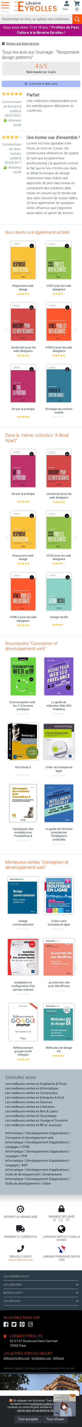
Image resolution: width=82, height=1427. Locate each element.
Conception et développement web (29, 1137)
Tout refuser (55, 1419)
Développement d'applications (47, 1133)
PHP (25, 1156)
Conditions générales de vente (42, 1368)
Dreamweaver (52, 1174)
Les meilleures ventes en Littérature (30, 1106)
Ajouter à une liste (41, 84)
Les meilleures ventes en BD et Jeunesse (33, 1125)
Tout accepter (28, 1419)
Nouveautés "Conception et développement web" (31, 646)
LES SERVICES (41, 1301)
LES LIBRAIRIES (41, 1284)
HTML (26, 1147)
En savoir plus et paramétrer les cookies (46, 1408)
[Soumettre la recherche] (77, 19)
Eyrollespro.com (41, 1358)
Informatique (14, 1133)
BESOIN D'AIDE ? (41, 1292)
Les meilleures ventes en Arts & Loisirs (31, 1111)
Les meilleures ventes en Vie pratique (31, 1116)
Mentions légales (13, 1368)
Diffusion (58, 1358)
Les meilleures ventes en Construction (31, 1093)
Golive (47, 1183)
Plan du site (67, 1368)
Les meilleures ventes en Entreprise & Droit (34, 1097)
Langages (12, 1147)
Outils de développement (22, 1174)
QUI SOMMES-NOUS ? (16, 1276)
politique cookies (41, 1403)
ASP (25, 1165)
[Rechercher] (36, 19)
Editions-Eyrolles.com (16, 1358)
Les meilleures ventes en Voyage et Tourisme (36, 1120)
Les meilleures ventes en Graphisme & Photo (36, 1084)
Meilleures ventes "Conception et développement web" (36, 865)
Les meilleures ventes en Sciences (28, 1102)
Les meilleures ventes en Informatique (31, 1088)
